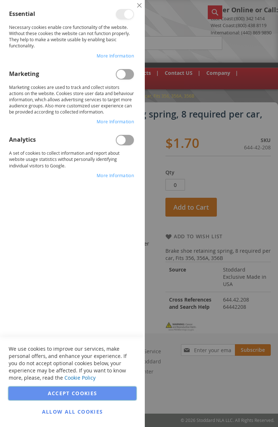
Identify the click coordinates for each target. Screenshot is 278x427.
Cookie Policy (80, 377)
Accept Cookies (72, 393)
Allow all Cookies (72, 411)
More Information (115, 56)
